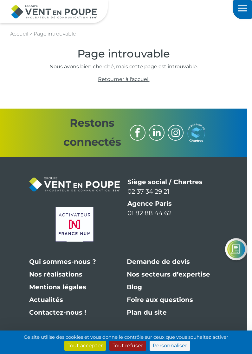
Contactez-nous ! (57, 312)
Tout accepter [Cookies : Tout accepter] (85, 346)
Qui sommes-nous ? (62, 261)
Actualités (46, 300)
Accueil (19, 34)
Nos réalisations (55, 274)
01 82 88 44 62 (149, 213)
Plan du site (147, 312)
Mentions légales (57, 287)
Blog (134, 287)
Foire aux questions (160, 300)
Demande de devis (158, 261)
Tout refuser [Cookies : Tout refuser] (128, 346)
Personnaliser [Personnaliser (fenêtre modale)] (170, 346)
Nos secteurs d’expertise (168, 274)
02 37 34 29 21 (148, 191)
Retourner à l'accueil (124, 79)
